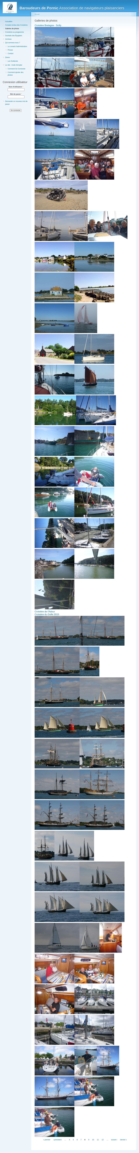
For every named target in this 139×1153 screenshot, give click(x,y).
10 (93, 1140)
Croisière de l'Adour (45, 611)
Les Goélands (13, 61)
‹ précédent (57, 1140)
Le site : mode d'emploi (13, 65)
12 (103, 1140)
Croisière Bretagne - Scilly (48, 25)
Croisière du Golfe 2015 (47, 614)
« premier (46, 1140)
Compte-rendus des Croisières (16, 25)
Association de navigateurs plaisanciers (72, 8)
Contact (10, 53)
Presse (10, 50)
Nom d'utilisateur (16, 87)
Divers (7, 57)
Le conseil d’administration (17, 46)
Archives (8, 39)
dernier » (123, 1140)
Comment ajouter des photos (15, 73)
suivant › (114, 1140)
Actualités (8, 21)
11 (98, 1140)
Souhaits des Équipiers (13, 36)
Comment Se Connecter (16, 69)
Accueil (37, 14)
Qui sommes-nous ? (12, 43)
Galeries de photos (12, 29)
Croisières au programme (14, 32)
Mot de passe (16, 94)
